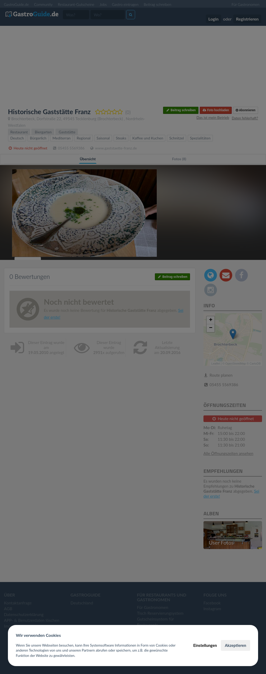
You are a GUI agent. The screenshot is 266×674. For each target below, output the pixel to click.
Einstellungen (205, 645)
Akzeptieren (235, 645)
